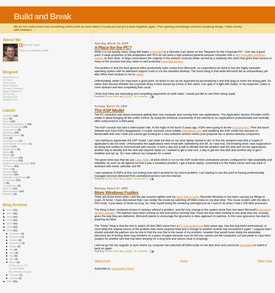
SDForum (8, 166)
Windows (8, 194)
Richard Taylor (31, 44)
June (12, 252)
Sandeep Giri (10, 96)
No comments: (141, 96)
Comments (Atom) (123, 268)
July (11, 249)
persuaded (246, 245)
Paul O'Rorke (10, 85)
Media (6, 152)
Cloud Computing (12, 126)
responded (156, 51)
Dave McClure (11, 77)
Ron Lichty (9, 94)
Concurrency (10, 129)
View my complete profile (34, 50)
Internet (7, 146)
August (13, 246)
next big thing (240, 127)
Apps (6, 118)
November (15, 237)
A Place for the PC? (112, 47)
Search (7, 168)
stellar (139, 74)
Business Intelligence (14, 124)
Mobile (6, 154)
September (15, 243)
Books (6, 121)
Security (7, 171)
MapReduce (9, 149)
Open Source (10, 157)
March (13, 262)
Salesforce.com (191, 130)
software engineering (14, 177)
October (14, 240)
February (14, 275)
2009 (10, 216)
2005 (10, 230)
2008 (10, 220)
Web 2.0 (7, 188)
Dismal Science (11, 135)
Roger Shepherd (12, 91)
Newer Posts (102, 260)
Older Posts (265, 260)
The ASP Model (109, 110)
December (15, 233)
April (12, 259)
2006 (10, 226)
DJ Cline (7, 80)
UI (4, 182)
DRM (6, 138)
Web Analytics (10, 191)
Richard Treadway (13, 88)
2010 (10, 213)
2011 (10, 209)
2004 (10, 281)
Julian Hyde (9, 82)
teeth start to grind (187, 196)
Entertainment (10, 140)
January (14, 278)
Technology (9, 180)
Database (8, 132)
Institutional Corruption (15, 143)
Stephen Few (10, 99)
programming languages (16, 163)
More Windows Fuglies (116, 192)
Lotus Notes (142, 159)
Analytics (8, 115)
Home (184, 260)
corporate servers (172, 61)
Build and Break (42, 16)
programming (10, 160)
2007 (10, 223)
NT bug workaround (191, 225)
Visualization (10, 185)
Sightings (8, 174)
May (12, 255)
